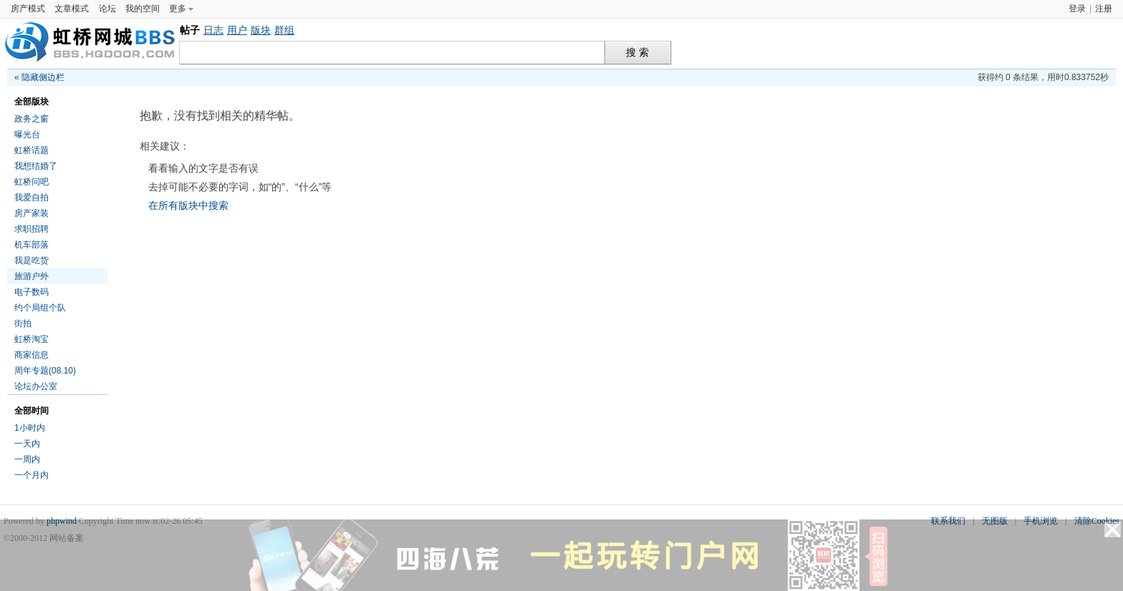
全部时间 (31, 411)
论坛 (107, 9)
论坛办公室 (35, 386)
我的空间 (142, 9)
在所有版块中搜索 (188, 205)
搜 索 (637, 52)
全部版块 (31, 102)
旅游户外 (31, 276)
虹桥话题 (31, 150)
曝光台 (27, 135)
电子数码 (31, 292)
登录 (1077, 9)
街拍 (23, 323)
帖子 (190, 30)
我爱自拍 (31, 197)
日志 (213, 30)
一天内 (27, 444)
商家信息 (31, 355)
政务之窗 (31, 119)
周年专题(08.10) (45, 371)
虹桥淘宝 (31, 339)
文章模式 (71, 9)
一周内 (27, 459)
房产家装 (31, 213)
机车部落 (31, 245)
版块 (261, 30)
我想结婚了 (35, 166)
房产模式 (28, 9)
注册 (1103, 9)
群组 (284, 30)
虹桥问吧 (31, 182)
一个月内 (31, 475)
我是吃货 (31, 260)
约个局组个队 (40, 308)
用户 (237, 30)
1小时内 (29, 428)
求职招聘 (31, 229)
